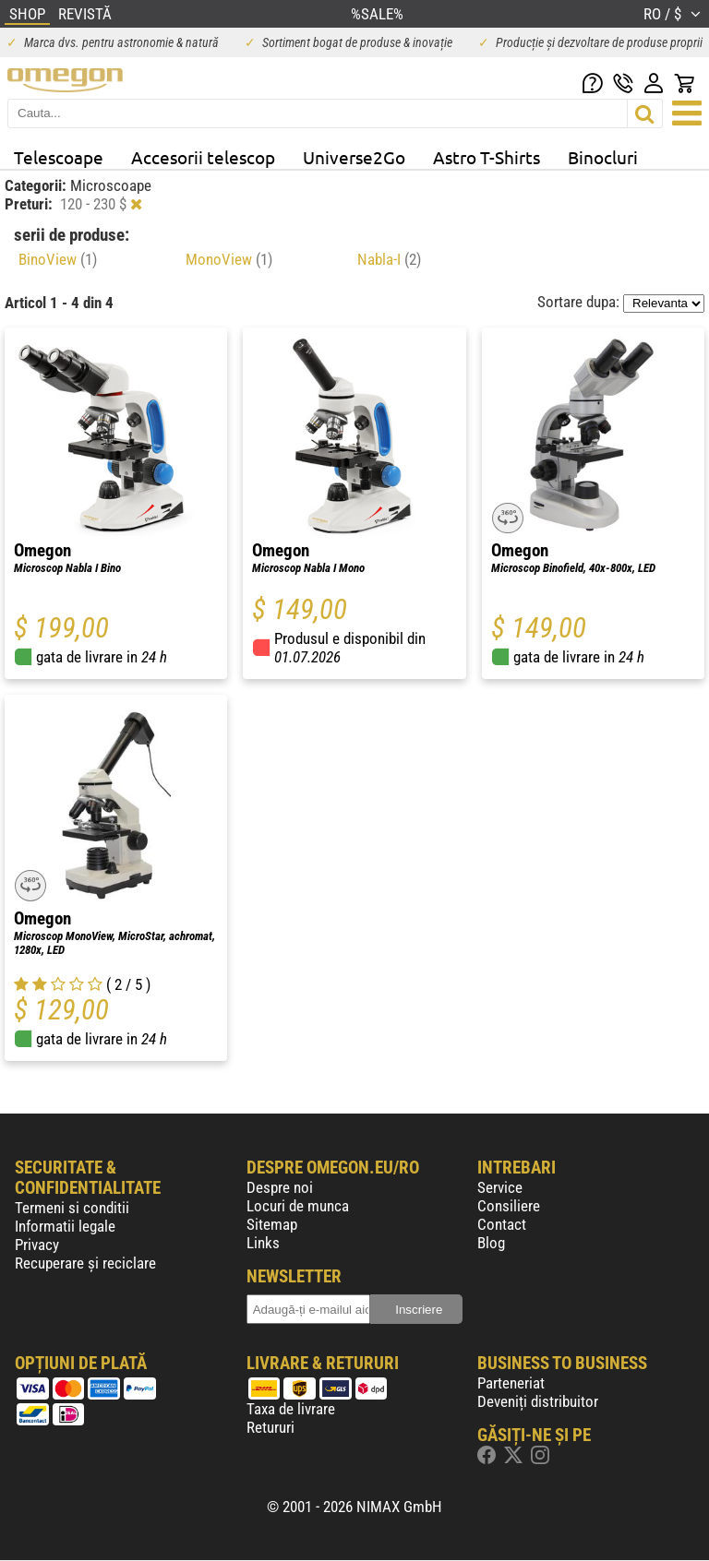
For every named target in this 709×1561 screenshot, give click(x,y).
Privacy (37, 1244)
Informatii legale (65, 1226)
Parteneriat (511, 1383)
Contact (501, 1224)
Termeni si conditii (72, 1207)
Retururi (270, 1427)
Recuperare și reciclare (85, 1263)
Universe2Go (354, 157)
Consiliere (508, 1206)
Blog (491, 1242)
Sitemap (271, 1224)
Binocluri (603, 157)
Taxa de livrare (290, 1409)
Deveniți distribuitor (537, 1401)
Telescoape (58, 157)
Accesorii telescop (203, 157)
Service (500, 1187)
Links (263, 1242)
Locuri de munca (297, 1206)
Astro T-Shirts (486, 157)
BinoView (57, 259)
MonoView (229, 259)
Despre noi (279, 1187)
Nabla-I (389, 259)
